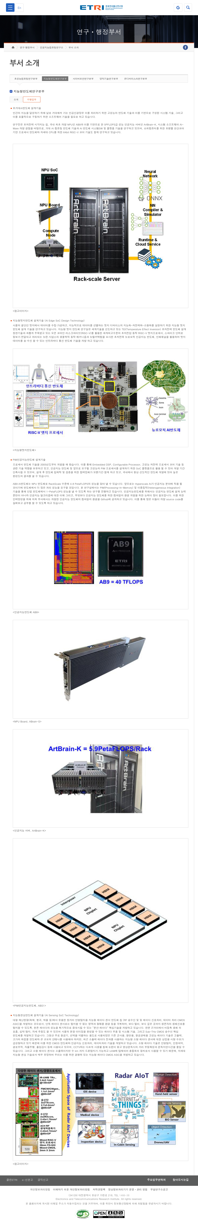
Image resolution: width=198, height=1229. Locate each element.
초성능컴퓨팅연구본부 (26, 82)
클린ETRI (11, 1184)
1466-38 (125, 1199)
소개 (16, 103)
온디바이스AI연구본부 (135, 82)
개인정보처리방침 (40, 1193)
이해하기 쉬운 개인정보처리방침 (71, 1193)
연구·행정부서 (27, 51)
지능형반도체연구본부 (55, 82)
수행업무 (31, 103)
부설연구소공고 (159, 1193)
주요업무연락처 (154, 1184)
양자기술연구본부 (109, 82)
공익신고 (43, 1184)
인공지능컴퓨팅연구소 (51, 51)
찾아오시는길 (180, 1184)
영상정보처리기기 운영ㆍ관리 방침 (128, 1193)
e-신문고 (27, 1184)
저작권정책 (99, 1193)
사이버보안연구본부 (83, 82)
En (20, 8)
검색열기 (187, 7)
